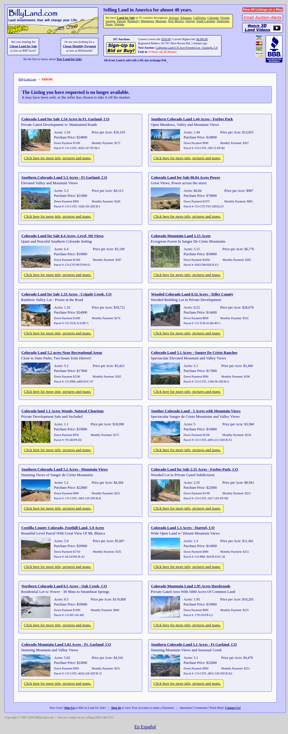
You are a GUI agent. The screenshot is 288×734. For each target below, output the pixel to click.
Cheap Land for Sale (23, 46)
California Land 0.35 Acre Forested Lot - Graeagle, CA (186, 47)
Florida (224, 17)
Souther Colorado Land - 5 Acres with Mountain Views (195, 411)
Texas (108, 24)
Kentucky (133, 21)
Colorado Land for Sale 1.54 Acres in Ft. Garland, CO (65, 119)
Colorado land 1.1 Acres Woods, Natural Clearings (62, 411)
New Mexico (176, 21)
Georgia (110, 21)
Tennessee (222, 21)
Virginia (119, 24)
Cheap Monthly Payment (79, 46)
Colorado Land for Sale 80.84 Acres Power (185, 177)
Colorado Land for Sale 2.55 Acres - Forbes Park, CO (194, 469)
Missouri (161, 21)
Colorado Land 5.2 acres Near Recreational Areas (61, 352)
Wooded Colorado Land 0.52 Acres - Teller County (192, 294)
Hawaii (121, 21)
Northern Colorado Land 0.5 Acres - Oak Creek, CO (64, 586)
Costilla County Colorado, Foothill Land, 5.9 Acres (62, 527)
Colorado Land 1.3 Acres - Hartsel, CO (182, 527)
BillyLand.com (27, 79)
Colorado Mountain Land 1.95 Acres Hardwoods (191, 586)
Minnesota (147, 21)
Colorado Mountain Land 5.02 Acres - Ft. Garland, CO (66, 644)
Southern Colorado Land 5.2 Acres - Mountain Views (64, 469)
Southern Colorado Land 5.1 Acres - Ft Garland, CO (194, 644)
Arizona (174, 17)
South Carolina (205, 21)
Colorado (213, 17)
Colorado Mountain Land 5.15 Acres (181, 236)
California (199, 17)
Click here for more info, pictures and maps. (57, 158)
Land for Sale (126, 17)
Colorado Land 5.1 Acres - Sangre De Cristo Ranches (194, 352)
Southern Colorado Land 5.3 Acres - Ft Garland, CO (64, 177)
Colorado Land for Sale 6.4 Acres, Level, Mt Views (62, 236)
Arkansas (186, 17)
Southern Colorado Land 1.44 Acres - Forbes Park (192, 119)
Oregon (190, 21)
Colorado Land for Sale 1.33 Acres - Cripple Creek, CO (66, 294)
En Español (145, 726)
